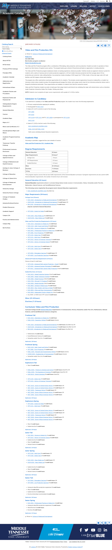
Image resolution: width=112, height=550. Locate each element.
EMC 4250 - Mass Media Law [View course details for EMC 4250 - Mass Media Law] (36, 218)
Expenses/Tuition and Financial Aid (9, 101)
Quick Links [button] (104, 6)
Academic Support (8, 213)
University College (8, 191)
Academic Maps (7, 120)
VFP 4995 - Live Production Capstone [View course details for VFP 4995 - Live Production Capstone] (38, 257)
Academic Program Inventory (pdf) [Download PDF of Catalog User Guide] (11, 140)
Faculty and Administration (11, 221)
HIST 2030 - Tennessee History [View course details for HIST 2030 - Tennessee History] (37, 392)
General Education (8, 112)
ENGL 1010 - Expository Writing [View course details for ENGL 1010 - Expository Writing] (37, 322)
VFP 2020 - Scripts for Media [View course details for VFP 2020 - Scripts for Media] (36, 213)
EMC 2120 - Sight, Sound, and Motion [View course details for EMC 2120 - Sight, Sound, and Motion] (38, 228)
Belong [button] (83, 6)
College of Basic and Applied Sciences (9, 159)
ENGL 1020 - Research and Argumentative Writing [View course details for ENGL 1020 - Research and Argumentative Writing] (42, 354)
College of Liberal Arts (10, 180)
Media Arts (28, 59)
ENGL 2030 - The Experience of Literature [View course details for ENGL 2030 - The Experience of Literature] (39, 374)
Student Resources (8, 209)
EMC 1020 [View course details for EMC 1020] (31, 128)
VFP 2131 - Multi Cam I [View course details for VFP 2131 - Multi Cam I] (34, 239)
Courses (5, 116)
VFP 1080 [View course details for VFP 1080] (31, 114)
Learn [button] (74, 6)
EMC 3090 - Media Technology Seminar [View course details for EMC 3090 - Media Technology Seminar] (38, 279)
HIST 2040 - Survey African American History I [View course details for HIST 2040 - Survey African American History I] (40, 394)
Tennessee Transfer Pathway (9, 146)
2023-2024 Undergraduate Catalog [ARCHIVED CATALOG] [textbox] (94, 43)
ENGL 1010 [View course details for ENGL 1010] (31, 131)
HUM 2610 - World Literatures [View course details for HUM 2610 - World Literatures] (36, 376)
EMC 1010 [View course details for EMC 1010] (40, 109)
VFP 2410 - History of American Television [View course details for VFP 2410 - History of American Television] (39, 241)
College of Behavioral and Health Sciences (10, 165)
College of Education (9, 176)
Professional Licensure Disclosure (10, 152)
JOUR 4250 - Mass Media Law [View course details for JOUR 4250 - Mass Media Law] (36, 220)
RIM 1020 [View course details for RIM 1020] (44, 128)
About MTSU (6, 62)
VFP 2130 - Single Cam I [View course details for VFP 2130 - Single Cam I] (34, 237)
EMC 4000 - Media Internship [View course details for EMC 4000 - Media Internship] (36, 285)
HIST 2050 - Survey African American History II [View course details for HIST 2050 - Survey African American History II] (40, 397)
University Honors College (11, 195)
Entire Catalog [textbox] (5, 49)
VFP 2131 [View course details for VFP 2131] (39, 119)
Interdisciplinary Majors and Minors (11, 134)
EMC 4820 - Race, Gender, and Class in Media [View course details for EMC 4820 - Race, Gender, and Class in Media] (40, 290)
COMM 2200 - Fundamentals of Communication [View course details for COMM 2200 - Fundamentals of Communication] (41, 356)
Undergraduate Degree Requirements (10, 107)
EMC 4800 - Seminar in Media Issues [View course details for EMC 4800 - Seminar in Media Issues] (38, 288)
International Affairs (9, 89)
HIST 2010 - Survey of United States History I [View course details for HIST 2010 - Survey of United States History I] (40, 388)
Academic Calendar (8, 79)
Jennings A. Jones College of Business (11, 171)
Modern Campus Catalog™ (75, 549)
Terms (65, 544)
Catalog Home (7, 58)
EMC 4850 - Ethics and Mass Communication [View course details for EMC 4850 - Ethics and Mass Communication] (40, 292)
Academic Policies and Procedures (9, 94)
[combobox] (95, 43)
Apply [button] (93, 6)
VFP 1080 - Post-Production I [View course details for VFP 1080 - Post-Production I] (36, 235)
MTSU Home (6, 67)
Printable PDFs (7, 75)
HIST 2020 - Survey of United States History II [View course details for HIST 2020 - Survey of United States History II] (41, 390)
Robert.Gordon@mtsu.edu (33, 65)
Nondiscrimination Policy (56, 544)
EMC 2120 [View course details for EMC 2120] (31, 122)
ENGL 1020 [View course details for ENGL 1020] (41, 131)
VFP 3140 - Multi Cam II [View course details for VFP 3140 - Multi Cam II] (34, 248)
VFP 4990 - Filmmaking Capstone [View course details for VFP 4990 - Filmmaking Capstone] (37, 255)
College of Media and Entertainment (9, 185)
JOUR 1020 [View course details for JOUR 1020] (38, 128)
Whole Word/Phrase (8, 53)
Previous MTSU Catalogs (10, 71)
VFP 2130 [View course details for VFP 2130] (31, 119)
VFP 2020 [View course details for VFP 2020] (31, 117)
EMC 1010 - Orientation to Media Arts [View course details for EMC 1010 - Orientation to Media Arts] (38, 226)
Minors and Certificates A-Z (11, 128)
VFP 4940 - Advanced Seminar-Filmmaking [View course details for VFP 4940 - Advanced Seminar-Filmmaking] (39, 268)
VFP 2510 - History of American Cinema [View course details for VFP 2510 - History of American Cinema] (39, 244)
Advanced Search (6, 55)
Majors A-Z (6, 124)
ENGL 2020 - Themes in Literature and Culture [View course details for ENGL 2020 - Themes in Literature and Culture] (40, 372)
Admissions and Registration (7, 84)
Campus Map (6, 226)
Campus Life (6, 217)
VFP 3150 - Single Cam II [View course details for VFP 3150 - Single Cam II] (35, 251)
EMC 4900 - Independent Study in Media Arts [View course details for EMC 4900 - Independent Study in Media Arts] (40, 294)
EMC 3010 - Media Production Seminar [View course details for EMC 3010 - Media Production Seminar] (38, 276)
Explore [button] (64, 6)
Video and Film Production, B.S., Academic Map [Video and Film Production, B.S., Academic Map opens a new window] (39, 145)
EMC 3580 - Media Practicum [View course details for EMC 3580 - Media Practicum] (36, 281)
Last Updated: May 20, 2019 (77, 544)
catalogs (33, 549)
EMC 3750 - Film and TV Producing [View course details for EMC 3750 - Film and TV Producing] (37, 283)
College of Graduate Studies (9, 200)
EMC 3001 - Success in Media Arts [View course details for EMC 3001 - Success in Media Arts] (37, 230)
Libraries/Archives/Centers (11, 205)
